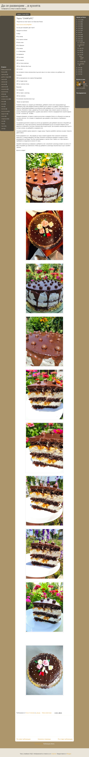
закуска (3, 79)
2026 (79, 74)
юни (80, 52)
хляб (2, 128)
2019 (79, 34)
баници (3, 72)
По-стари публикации (65, 739)
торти (2, 126)
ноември (81, 61)
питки (2, 104)
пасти (2, 101)
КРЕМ (2, 94)
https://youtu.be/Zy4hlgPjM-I (24, 24)
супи (2, 121)
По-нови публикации (23, 739)
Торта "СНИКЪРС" (25, 18)
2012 (79, 19)
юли (80, 54)
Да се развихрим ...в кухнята (20, 5)
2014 (79, 24)
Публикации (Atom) (48, 743)
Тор (2, 123)
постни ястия (4, 111)
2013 (79, 22)
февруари (81, 44)
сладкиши (3, 118)
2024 (79, 69)
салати (3, 116)
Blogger (69, 753)
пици (2, 106)
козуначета (4, 89)
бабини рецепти (5, 69)
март (80, 48)
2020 (79, 36)
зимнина (3, 82)
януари (81, 42)
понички (3, 108)
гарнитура (3, 74)
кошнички (3, 91)
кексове (3, 84)
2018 (79, 32)
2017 (79, 30)
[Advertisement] (44, 726)
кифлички (3, 86)
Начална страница (44, 739)
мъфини (3, 96)
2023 (79, 67)
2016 (79, 28)
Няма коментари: (47, 713)
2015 (79, 26)
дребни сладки (5, 77)
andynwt (53, 753)
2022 (79, 41)
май (80, 50)
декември (81, 63)
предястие (4, 113)
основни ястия (5, 99)
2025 (79, 72)
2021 (79, 38)
